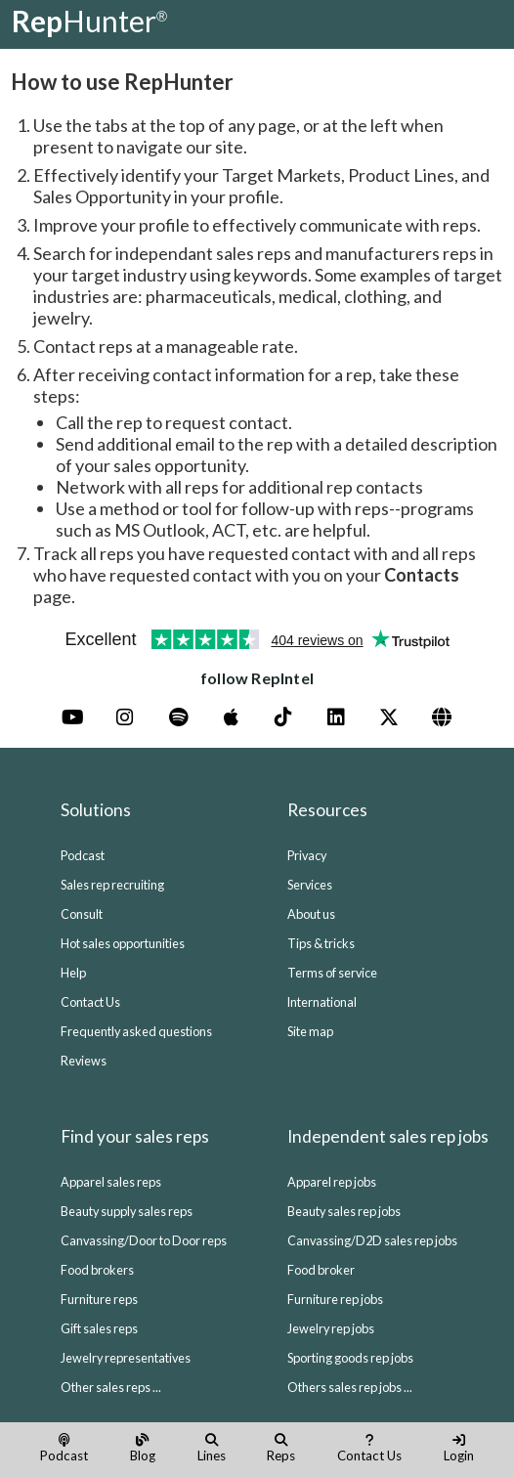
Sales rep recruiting (112, 884)
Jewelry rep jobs (330, 1328)
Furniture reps (99, 1299)
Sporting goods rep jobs (350, 1358)
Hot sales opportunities (123, 943)
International (322, 1002)
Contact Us (90, 1002)
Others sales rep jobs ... (349, 1387)
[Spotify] (177, 717)
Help (73, 972)
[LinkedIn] (336, 717)
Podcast (83, 855)
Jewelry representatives (126, 1358)
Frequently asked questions (136, 1031)
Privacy (306, 855)
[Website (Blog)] (441, 717)
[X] (388, 717)
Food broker (321, 1270)
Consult (82, 914)
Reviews (84, 1060)
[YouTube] (72, 717)
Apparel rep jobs (331, 1182)
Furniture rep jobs (335, 1299)
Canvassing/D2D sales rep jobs (372, 1240)
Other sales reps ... (111, 1387)
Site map (310, 1031)
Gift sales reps (99, 1328)
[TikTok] (283, 717)
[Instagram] (125, 717)
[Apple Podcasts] (230, 717)
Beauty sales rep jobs (344, 1211)
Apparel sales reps (111, 1182)
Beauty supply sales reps (127, 1211)
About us (311, 914)
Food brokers (97, 1270)
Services (309, 884)
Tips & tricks (321, 943)
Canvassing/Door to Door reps (144, 1240)
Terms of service (332, 972)
